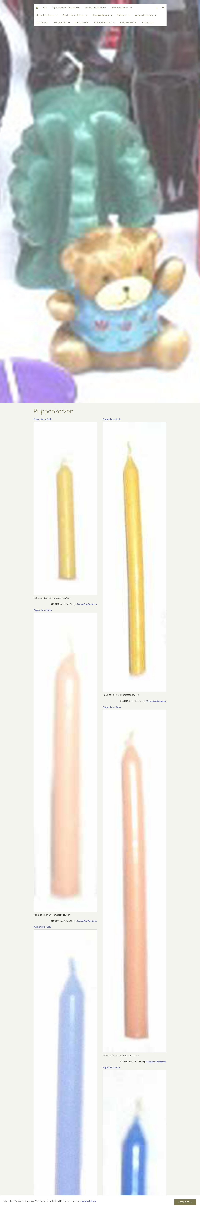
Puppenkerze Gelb (42, 419)
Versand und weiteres (87, 604)
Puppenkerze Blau (42, 926)
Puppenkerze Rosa (43, 610)
